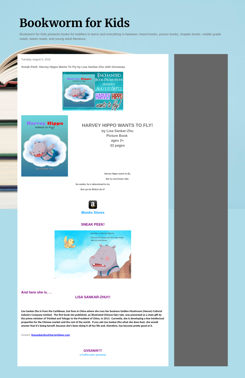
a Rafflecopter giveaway (93, 354)
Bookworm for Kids (74, 23)
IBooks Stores (92, 212)
